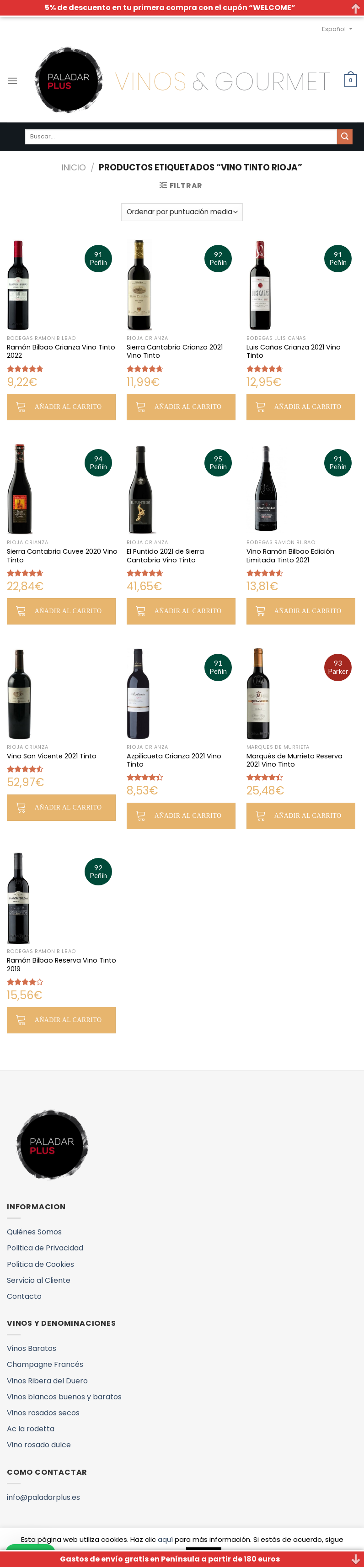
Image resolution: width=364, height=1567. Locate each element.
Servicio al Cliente (38, 1280)
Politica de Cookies (40, 1264)
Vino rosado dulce (39, 1445)
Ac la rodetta (30, 1429)
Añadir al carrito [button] (68, 406)
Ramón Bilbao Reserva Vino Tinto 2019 (61, 964)
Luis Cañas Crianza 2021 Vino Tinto (293, 351)
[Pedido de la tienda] (182, 212)
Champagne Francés (45, 1364)
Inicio (74, 167)
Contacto (24, 1296)
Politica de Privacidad (45, 1248)
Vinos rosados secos (43, 1413)
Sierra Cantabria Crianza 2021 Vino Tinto (175, 351)
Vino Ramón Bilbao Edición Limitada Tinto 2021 (290, 555)
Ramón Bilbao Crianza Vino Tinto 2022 (61, 351)
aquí (165, 1539)
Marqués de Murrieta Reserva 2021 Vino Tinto (294, 760)
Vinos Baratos (31, 1348)
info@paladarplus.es (43, 1497)
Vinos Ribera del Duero (47, 1381)
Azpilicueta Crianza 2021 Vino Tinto (174, 760)
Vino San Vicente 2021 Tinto (51, 756)
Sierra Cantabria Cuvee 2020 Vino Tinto (62, 555)
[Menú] (12, 80)
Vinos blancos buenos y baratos (64, 1397)
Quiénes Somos (34, 1232)
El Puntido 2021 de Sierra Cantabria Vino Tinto (165, 555)
